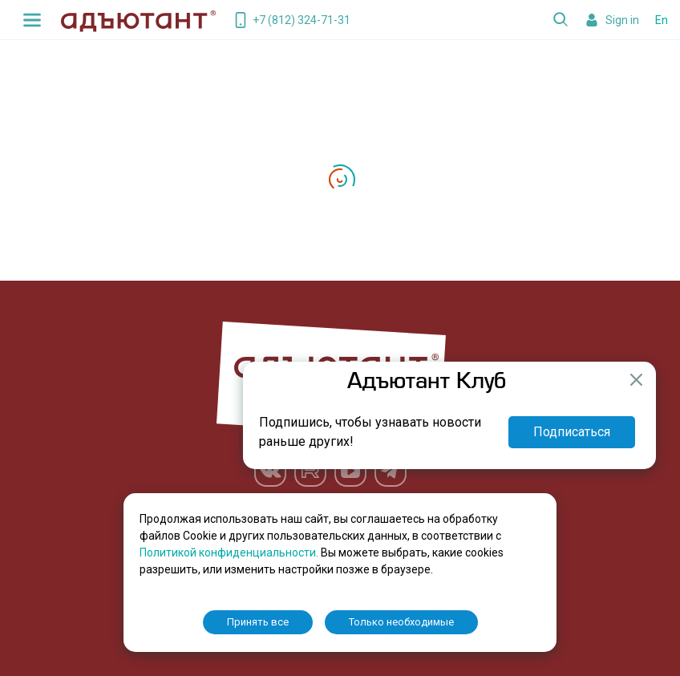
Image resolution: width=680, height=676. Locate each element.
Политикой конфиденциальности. (230, 552)
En (661, 20)
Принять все (258, 622)
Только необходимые (401, 622)
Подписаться (571, 431)
